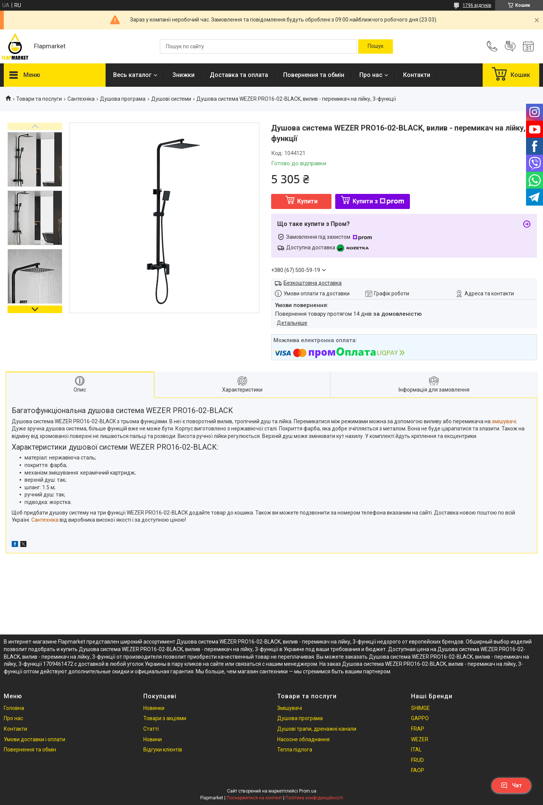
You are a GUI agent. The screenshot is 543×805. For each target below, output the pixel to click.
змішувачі (504, 421)
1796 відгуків (477, 5)
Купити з (378, 201)
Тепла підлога (294, 750)
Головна (14, 708)
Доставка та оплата (239, 74)
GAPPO (420, 718)
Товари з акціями (164, 718)
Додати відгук (510, 46)
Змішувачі (289, 708)
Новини (152, 739)
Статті (151, 729)
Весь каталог (132, 74)
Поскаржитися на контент (254, 797)
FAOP (417, 770)
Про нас (370, 74)
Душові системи (171, 99)
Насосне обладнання (303, 739)
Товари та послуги (39, 99)
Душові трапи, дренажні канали (316, 729)
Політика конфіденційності (314, 797)
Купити (307, 201)
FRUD (417, 760)
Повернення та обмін (313, 74)
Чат (511, 785)
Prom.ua (307, 791)
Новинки (153, 708)
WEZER (419, 739)
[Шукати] (375, 46)
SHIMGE (420, 708)
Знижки (183, 74)
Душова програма (123, 99)
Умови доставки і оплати (34, 739)
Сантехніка (81, 99)
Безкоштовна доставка (313, 283)
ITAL (416, 750)
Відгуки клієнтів (162, 750)
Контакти (416, 74)
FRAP (417, 729)
